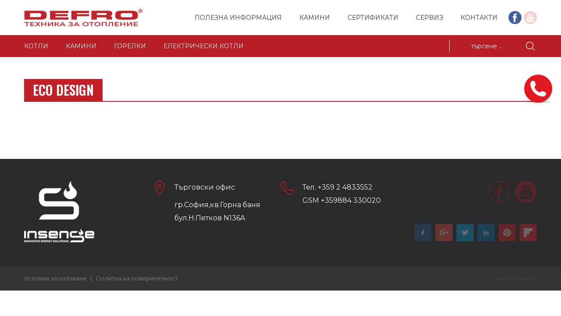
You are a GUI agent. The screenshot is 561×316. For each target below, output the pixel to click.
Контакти (479, 18)
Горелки (130, 46)
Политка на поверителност (137, 278)
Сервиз (429, 18)
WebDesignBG (515, 278)
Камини (314, 18)
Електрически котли (203, 46)
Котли (36, 46)
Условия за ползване (55, 278)
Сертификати (373, 18)
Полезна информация (238, 18)
